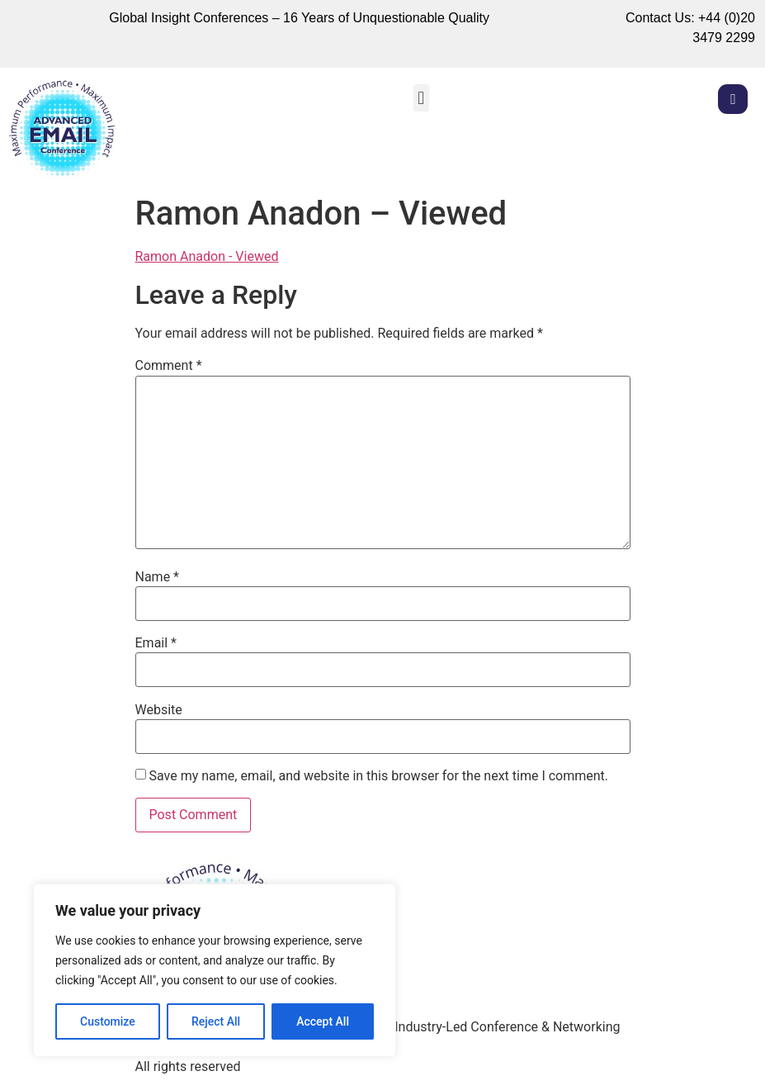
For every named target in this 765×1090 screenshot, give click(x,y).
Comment (168, 365)
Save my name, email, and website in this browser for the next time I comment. (378, 776)
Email (156, 643)
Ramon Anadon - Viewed (207, 256)
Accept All (322, 1021)
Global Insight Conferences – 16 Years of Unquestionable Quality (299, 18)
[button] (421, 97)
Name (157, 577)
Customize (107, 1021)
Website (158, 710)
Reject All (215, 1021)
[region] (214, 970)
